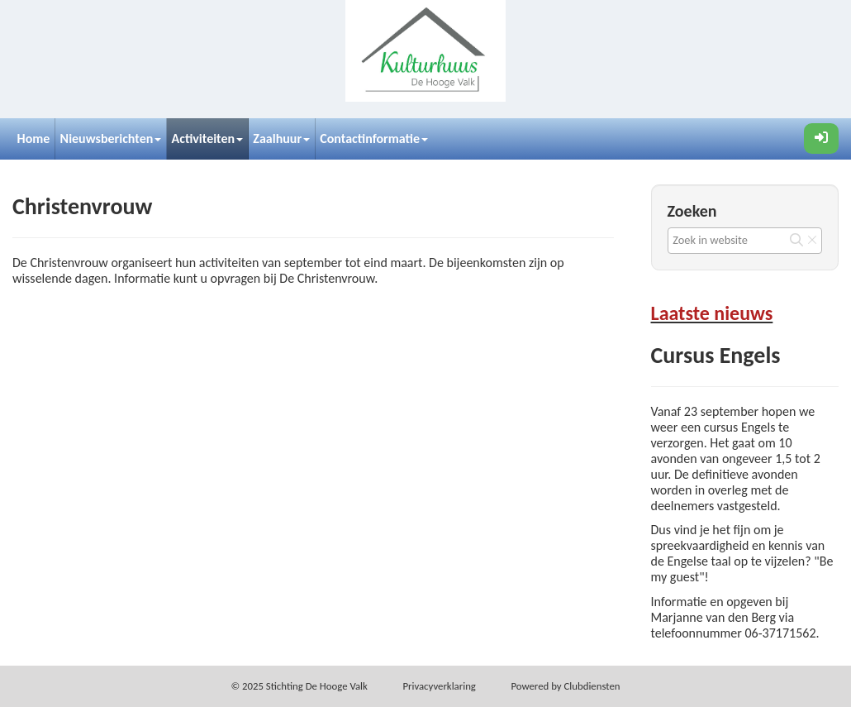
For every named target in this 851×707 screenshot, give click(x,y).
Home (33, 138)
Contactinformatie (374, 138)
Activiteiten (208, 138)
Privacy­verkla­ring (439, 686)
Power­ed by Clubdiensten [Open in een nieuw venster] (565, 686)
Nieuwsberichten (111, 138)
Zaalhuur (281, 138)
